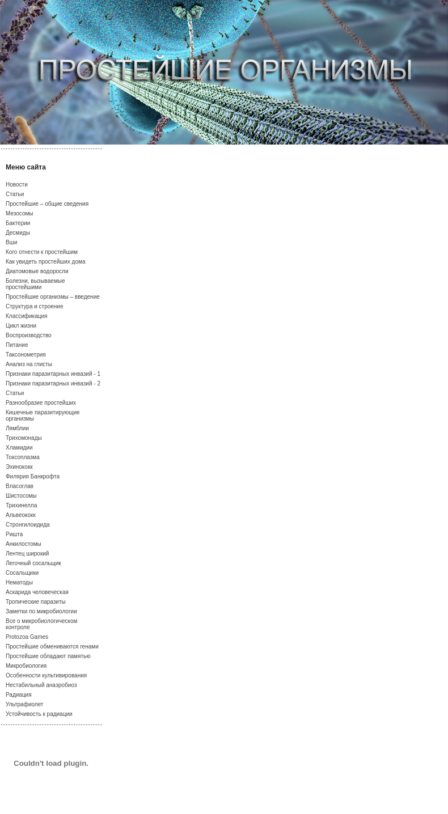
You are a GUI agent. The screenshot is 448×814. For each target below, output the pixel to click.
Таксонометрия (26, 354)
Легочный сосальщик (33, 563)
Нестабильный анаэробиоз (41, 685)
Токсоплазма (23, 457)
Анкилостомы (23, 544)
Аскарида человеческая (37, 592)
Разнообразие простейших (41, 403)
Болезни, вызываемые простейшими (35, 284)
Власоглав (19, 486)
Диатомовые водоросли (37, 271)
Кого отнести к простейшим (42, 252)
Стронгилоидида (28, 525)
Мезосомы (19, 213)
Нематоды (19, 582)
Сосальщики (22, 573)
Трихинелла (21, 505)
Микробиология (26, 666)
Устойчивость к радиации (39, 714)
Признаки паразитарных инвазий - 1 (53, 374)
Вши (11, 242)
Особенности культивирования (46, 675)
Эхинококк (19, 467)
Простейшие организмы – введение (53, 297)
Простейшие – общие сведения (47, 204)
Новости (17, 184)
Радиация (19, 695)
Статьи (15, 194)
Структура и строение (35, 306)
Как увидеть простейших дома (45, 261)
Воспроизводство (29, 335)
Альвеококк (21, 515)
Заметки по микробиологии (41, 611)
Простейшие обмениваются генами (52, 646)
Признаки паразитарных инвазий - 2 (53, 383)
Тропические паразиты (36, 602)
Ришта (14, 534)
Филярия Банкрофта (33, 476)
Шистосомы (21, 496)
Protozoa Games (27, 637)
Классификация (27, 316)
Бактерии (18, 223)
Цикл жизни (21, 326)
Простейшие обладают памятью (48, 656)
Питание (17, 345)
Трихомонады (24, 438)
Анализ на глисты (29, 364)
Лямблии (17, 428)
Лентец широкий (27, 553)
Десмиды (18, 233)
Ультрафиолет (24, 704)
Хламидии (19, 447)
